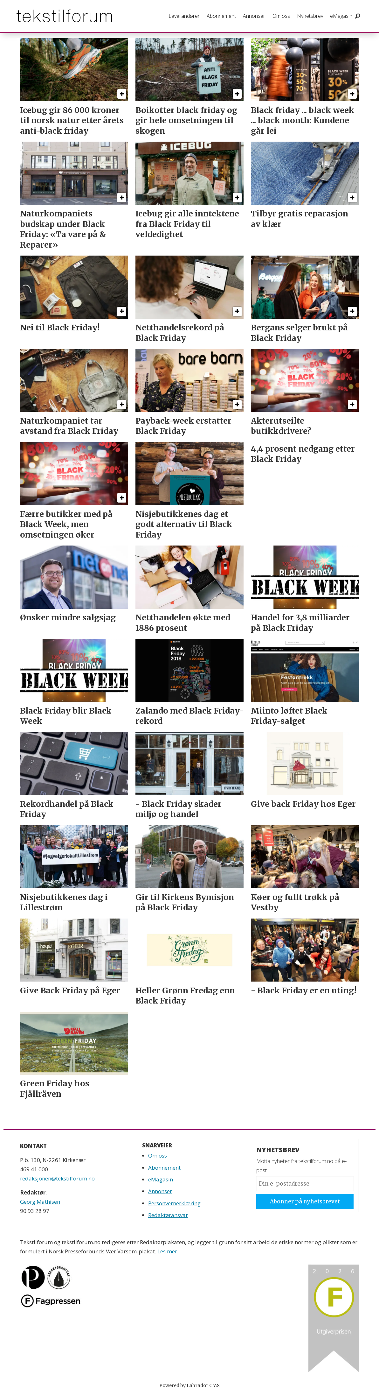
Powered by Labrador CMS (189, 1385)
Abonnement (221, 15)
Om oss (281, 15)
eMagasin (341, 15)
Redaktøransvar (168, 1215)
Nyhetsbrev (310, 15)
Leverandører (184, 15)
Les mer (167, 1251)
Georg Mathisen (40, 1201)
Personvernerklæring (174, 1203)
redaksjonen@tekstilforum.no (57, 1178)
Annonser (254, 15)
